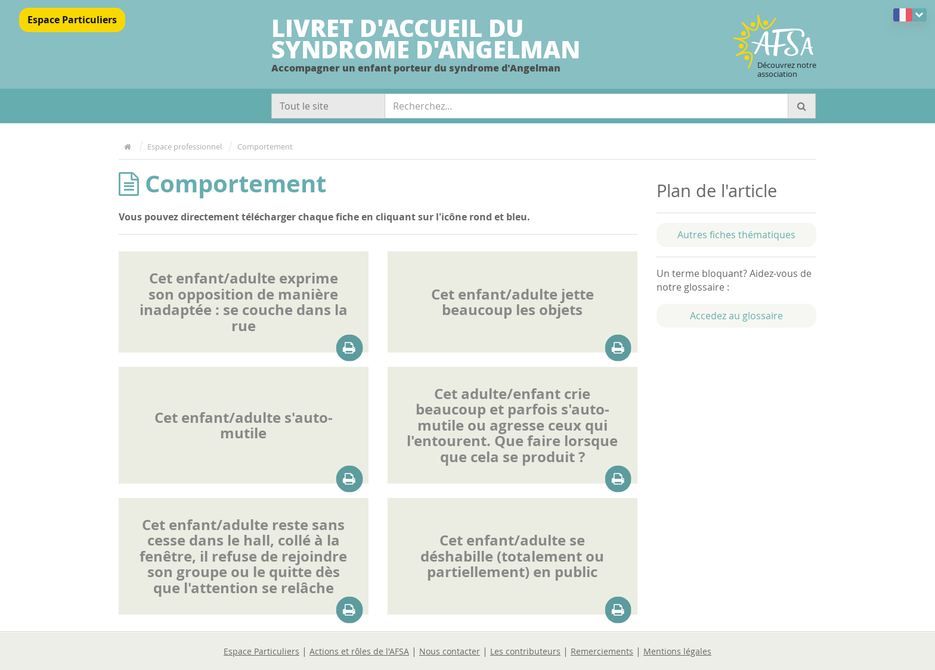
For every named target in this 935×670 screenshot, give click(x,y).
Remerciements (602, 651)
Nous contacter (449, 651)
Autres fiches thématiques (736, 234)
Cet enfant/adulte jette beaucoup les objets (512, 302)
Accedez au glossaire (736, 315)
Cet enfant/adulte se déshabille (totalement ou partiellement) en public (512, 556)
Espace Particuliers (72, 19)
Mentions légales (677, 651)
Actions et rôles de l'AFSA (359, 651)
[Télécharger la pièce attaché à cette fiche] (349, 348)
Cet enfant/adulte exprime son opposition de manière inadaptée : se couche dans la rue (243, 302)
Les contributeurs (525, 651)
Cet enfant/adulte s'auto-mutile (243, 425)
